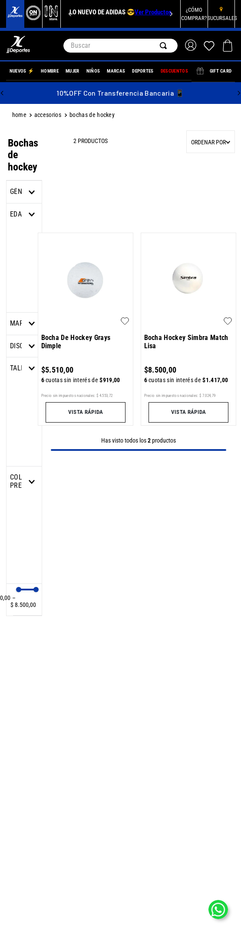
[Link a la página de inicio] (20, 115)
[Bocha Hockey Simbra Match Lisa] (188, 328)
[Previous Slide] (70, 14)
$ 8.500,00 (23, 601)
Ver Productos (153, 12)
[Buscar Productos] (165, 45)
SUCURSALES (222, 18)
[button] (24, 323)
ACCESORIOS (47, 115)
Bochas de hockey (92, 115)
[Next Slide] (171, 14)
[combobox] (120, 46)
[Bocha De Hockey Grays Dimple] (85, 328)
